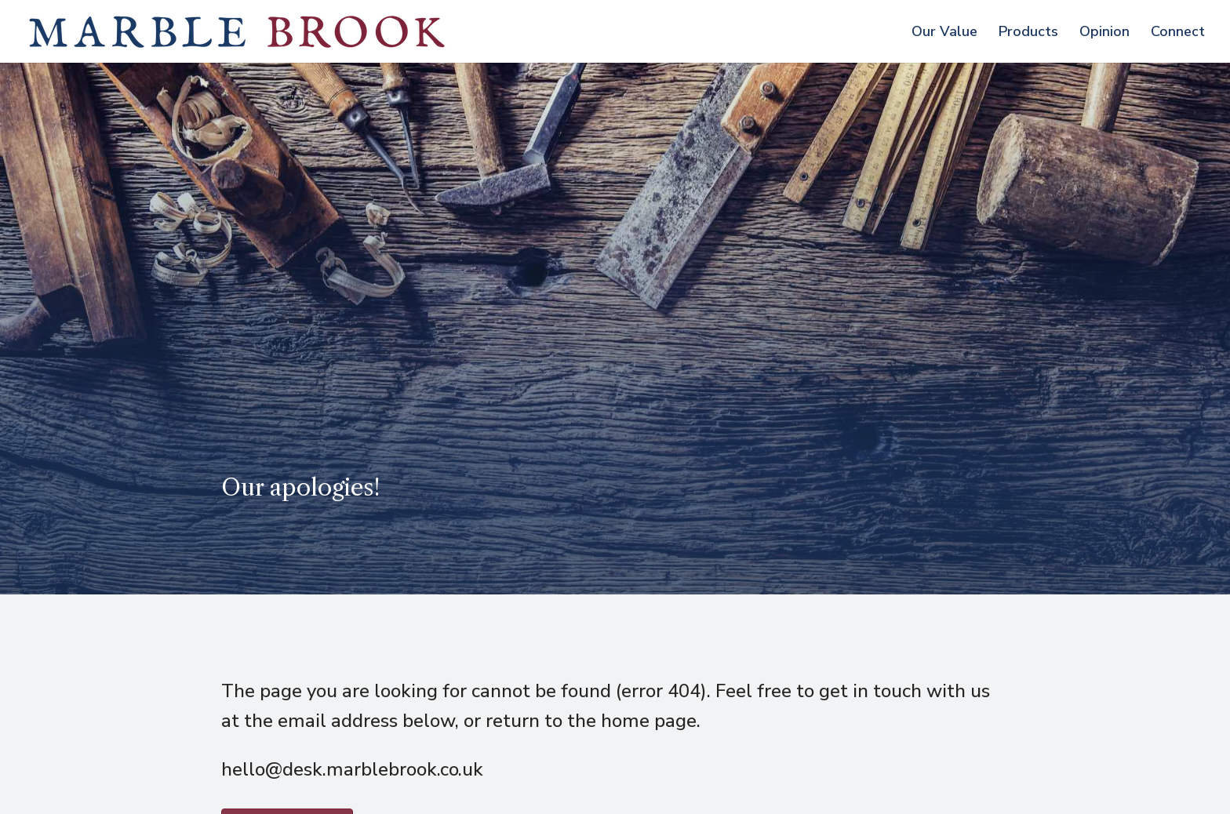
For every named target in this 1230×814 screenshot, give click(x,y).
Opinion (1104, 33)
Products (1028, 33)
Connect (1178, 33)
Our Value (944, 33)
